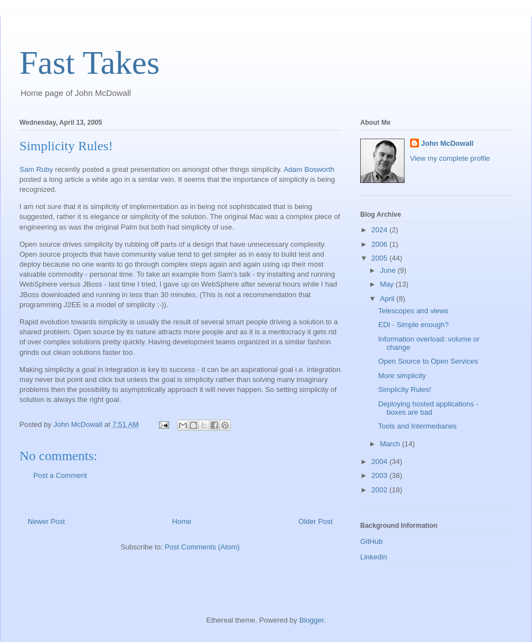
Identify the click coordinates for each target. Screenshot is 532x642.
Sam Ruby (36, 169)
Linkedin (373, 557)
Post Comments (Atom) (202, 547)
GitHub (371, 541)
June (389, 270)
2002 (380, 490)
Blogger (311, 620)
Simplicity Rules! (404, 389)
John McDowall (447, 143)
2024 (380, 230)
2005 (380, 258)
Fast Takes (89, 62)
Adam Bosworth (309, 169)
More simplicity (402, 375)
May (388, 284)
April (388, 298)
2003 (380, 475)
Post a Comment (60, 475)
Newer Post (46, 521)
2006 (380, 244)
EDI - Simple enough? (413, 324)
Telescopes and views (413, 311)
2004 (380, 461)
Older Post (315, 521)
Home (182, 521)
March (391, 444)
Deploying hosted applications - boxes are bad (428, 408)
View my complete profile (450, 158)
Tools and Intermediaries (417, 426)
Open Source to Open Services (428, 361)
